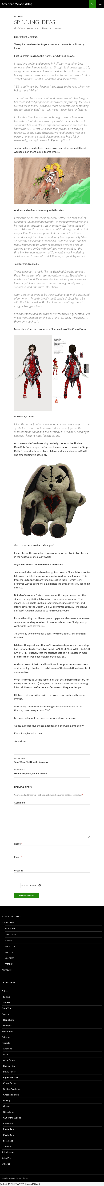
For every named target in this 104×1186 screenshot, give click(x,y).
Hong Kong (8, 1019)
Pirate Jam (7, 970)
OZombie (8, 1123)
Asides (5, 991)
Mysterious (7, 1031)
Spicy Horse (7, 1152)
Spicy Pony (7, 1158)
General (5, 1014)
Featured (6, 1002)
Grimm (6, 1106)
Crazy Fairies (9, 1083)
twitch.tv (10, 946)
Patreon (18, 16)
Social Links (8, 922)
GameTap (6, 1008)
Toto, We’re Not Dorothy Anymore (52, 759)
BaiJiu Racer (9, 1071)
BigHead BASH (10, 1077)
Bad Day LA (9, 1065)
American (34, 28)
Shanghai (7, 1025)
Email (18, 857)
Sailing (6, 996)
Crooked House (11, 1094)
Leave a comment (53, 28)
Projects (6, 1042)
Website (18, 870)
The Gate (7, 1146)
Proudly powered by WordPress (15, 1178)
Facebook (10, 928)
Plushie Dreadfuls (11, 916)
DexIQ (6, 1100)
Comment (20, 802)
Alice (5, 1054)
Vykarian (6, 1163)
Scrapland (8, 1140)
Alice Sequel (9, 1060)
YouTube (9, 958)
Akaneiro (7, 1048)
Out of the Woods (12, 1117)
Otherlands (8, 1112)
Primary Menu (100, 4)
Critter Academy (11, 1088)
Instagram (10, 934)
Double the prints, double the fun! (52, 771)
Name (18, 843)
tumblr (9, 940)
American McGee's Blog (17, 4)
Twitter (9, 952)
